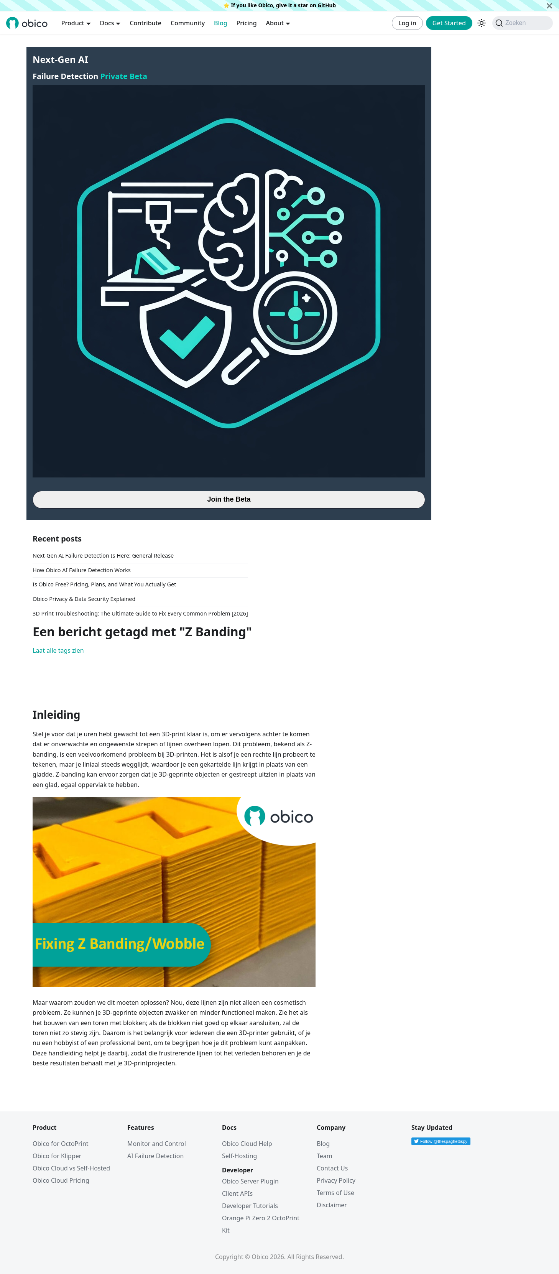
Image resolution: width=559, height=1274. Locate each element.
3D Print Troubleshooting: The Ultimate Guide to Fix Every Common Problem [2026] (140, 613)
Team (324, 1156)
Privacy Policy (336, 1180)
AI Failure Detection (155, 1156)
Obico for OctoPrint (61, 1143)
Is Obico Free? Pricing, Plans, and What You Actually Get (104, 584)
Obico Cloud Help (247, 1143)
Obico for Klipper (57, 1156)
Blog (220, 23)
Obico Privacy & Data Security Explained (84, 598)
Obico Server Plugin (250, 1181)
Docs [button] (107, 23)
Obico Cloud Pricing (61, 1180)
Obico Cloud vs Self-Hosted (71, 1168)
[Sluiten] (549, 5)
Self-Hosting (239, 1156)
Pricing (247, 23)
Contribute (145, 23)
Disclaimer (332, 1205)
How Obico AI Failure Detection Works (82, 570)
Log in (407, 23)
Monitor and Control (156, 1143)
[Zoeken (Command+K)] (522, 23)
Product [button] (72, 23)
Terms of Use (335, 1192)
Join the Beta (228, 499)
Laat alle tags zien (58, 650)
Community (188, 23)
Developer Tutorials (250, 1206)
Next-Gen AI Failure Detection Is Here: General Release (103, 555)
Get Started (449, 23)
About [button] (275, 23)
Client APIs (237, 1193)
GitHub (326, 5)
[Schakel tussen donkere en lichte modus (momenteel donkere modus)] (481, 23)
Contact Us (332, 1168)
